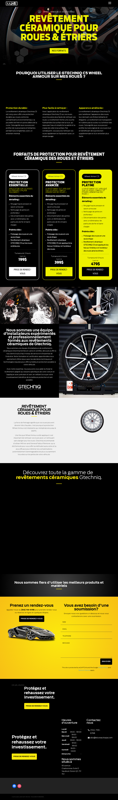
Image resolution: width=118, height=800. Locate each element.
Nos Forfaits (59, 51)
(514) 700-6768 (95, 731)
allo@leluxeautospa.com (101, 738)
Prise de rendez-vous (22, 272)
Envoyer (106, 661)
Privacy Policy (103, 667)
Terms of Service (84, 670)
